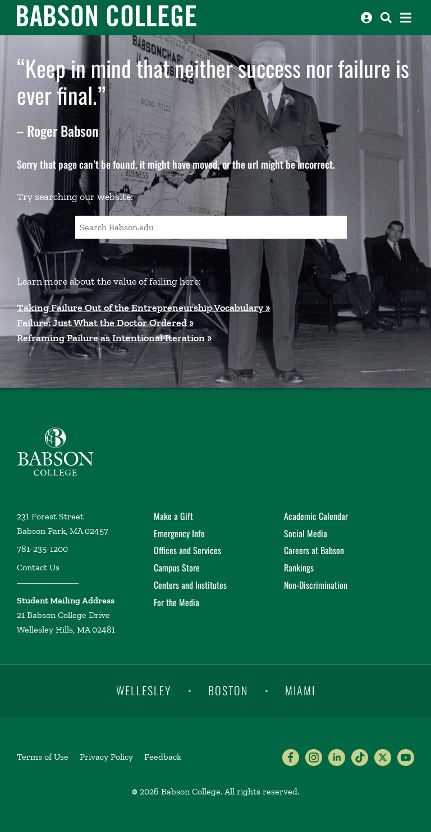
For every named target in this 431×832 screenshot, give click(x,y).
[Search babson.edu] (386, 17)
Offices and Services (187, 550)
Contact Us (38, 567)
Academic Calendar (316, 516)
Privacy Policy (106, 756)
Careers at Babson (314, 550)
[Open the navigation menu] (405, 17)
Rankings (299, 567)
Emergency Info (179, 533)
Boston (228, 690)
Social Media (305, 533)
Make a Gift (173, 516)
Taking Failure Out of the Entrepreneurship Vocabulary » (143, 307)
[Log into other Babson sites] (366, 17)
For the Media (176, 602)
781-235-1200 (42, 548)
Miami (300, 690)
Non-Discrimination (315, 585)
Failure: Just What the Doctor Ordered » (105, 323)
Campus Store (177, 567)
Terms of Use (42, 756)
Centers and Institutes (190, 585)
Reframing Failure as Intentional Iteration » (114, 338)
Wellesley (143, 690)
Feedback (162, 756)
